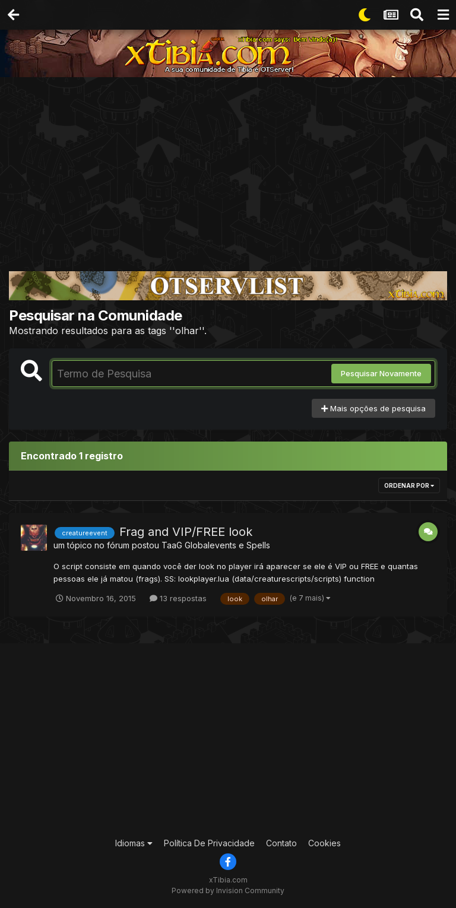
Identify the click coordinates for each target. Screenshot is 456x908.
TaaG (172, 545)
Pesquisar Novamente (381, 373)
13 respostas (178, 598)
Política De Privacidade (209, 843)
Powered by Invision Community (228, 890)
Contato (281, 843)
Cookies (324, 843)
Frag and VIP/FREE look (185, 532)
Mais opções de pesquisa (373, 408)
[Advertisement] (228, 166)
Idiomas (134, 843)
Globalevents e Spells (227, 545)
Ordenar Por (409, 485)
